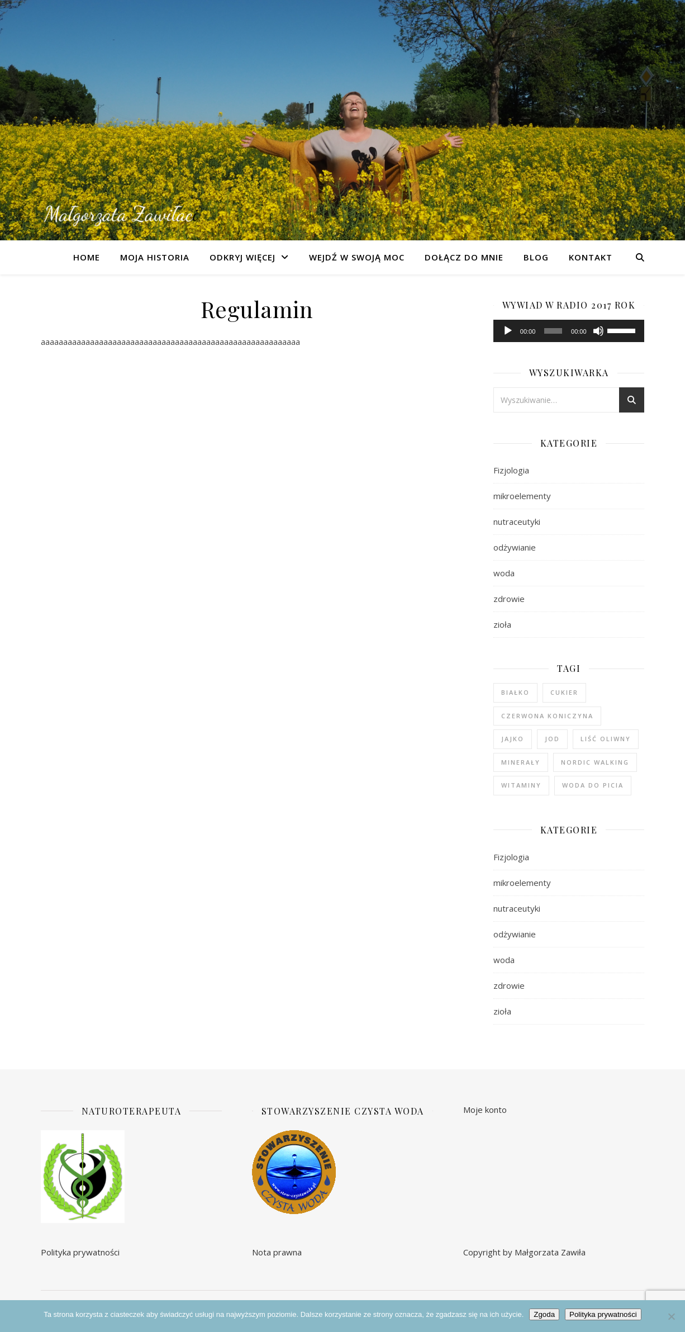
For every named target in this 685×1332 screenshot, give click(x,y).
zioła (502, 624)
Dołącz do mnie (464, 257)
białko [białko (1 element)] (515, 692)
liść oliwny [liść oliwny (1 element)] (606, 738)
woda (504, 573)
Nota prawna (277, 1252)
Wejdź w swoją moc (357, 257)
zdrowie (509, 598)
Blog (536, 257)
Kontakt (590, 257)
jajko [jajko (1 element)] (512, 738)
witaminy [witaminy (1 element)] (521, 785)
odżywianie (514, 547)
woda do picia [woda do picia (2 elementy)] (593, 785)
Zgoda (544, 1314)
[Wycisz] (598, 330)
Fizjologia (511, 470)
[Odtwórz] (507, 330)
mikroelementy (522, 495)
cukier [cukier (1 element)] (564, 692)
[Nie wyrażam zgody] (671, 1316)
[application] (568, 331)
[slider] (553, 331)
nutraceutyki (516, 521)
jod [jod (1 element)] (552, 738)
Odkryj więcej (242, 257)
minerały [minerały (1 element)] (520, 762)
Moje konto (485, 1109)
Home (86, 257)
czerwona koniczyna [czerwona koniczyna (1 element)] (547, 716)
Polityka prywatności (80, 1252)
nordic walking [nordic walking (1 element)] (595, 762)
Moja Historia (154, 257)
